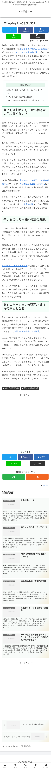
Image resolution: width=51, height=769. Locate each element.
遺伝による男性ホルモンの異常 (33, 49)
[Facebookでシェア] (25, 30)
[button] (37, 36)
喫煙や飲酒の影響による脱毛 (26, 331)
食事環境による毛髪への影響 (14, 266)
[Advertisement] (25, 689)
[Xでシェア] (9, 30)
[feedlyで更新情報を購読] (13, 477)
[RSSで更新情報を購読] (37, 477)
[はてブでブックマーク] (41, 30)
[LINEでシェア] (13, 36)
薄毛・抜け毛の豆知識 (30, 388)
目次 (22, 85)
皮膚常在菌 (28, 204)
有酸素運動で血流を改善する (32, 184)
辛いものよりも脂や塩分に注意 (20, 97)
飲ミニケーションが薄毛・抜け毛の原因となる (26, 100)
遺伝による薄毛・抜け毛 (26, 52)
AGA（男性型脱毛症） (11, 388)
